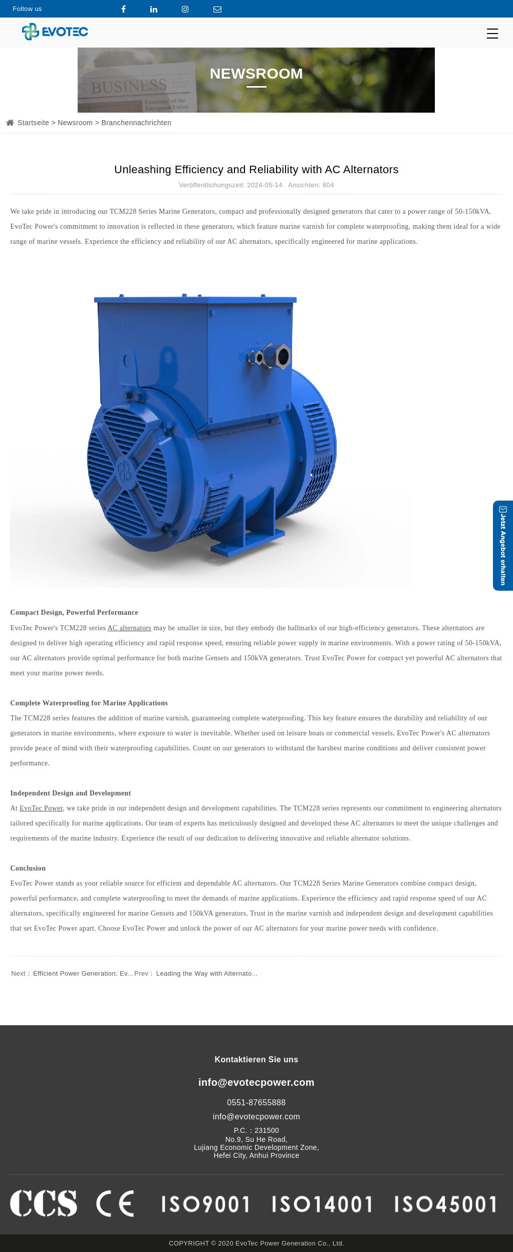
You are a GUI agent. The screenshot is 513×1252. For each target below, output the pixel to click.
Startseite (33, 123)
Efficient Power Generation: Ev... (71, 973)
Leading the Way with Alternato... (195, 973)
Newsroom (75, 123)
